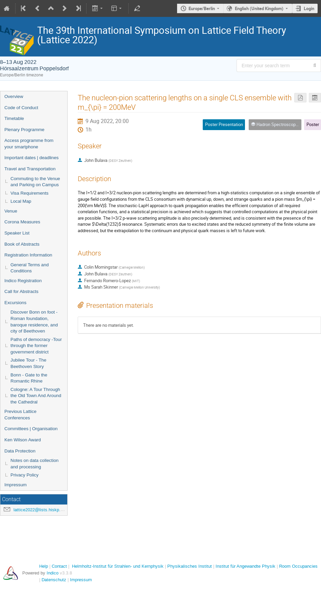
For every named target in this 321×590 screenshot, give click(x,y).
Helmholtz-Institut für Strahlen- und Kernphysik (118, 566)
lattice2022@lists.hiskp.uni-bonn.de (48, 510)
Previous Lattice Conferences (20, 414)
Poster (312, 124)
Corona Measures (22, 221)
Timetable (14, 118)
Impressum (15, 484)
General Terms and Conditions (29, 268)
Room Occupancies (298, 566)
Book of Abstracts (22, 244)
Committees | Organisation (31, 428)
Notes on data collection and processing (34, 463)
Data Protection (19, 450)
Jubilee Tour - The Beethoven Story (28, 363)
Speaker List (16, 233)
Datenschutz (54, 580)
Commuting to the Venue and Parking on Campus (35, 182)
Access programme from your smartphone (28, 143)
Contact (59, 566)
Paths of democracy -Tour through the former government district (36, 345)
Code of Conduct (21, 107)
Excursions (15, 302)
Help (43, 566)
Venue (10, 211)
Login (309, 8)
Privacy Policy (24, 474)
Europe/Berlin (202, 8)
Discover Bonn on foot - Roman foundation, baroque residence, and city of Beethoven (34, 322)
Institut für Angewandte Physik (245, 566)
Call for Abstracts (21, 291)
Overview (13, 96)
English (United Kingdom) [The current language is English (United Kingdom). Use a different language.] (259, 8)
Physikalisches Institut (189, 566)
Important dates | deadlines (31, 157)
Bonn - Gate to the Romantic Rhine (28, 378)
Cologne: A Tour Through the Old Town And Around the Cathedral (35, 395)
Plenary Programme (24, 129)
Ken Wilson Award (22, 439)
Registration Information (28, 254)
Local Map (20, 201)
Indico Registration (23, 280)
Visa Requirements (29, 193)
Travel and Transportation (29, 168)
